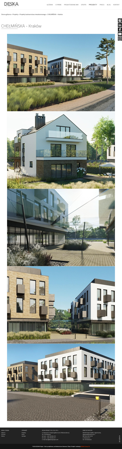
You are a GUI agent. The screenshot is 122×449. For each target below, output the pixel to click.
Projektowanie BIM (71, 5)
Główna (50, 5)
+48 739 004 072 (51, 436)
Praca (102, 5)
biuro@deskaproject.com (52, 439)
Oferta (83, 5)
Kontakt (116, 5)
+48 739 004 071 (51, 438)
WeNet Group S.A (85, 446)
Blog (109, 5)
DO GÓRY (120, 439)
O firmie (58, 5)
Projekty (93, 5)
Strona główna (6, 14)
